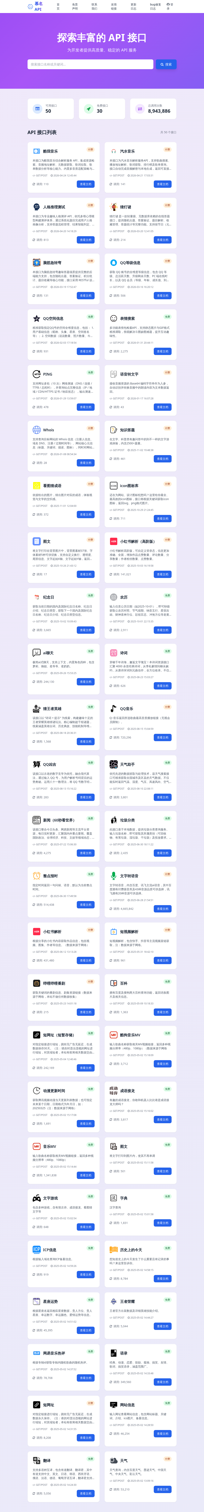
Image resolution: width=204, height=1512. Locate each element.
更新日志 (133, 6)
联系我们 (94, 6)
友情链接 (114, 6)
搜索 (166, 64)
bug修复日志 (155, 6)
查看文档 (85, 184)
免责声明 (75, 6)
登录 (170, 6)
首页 (58, 6)
